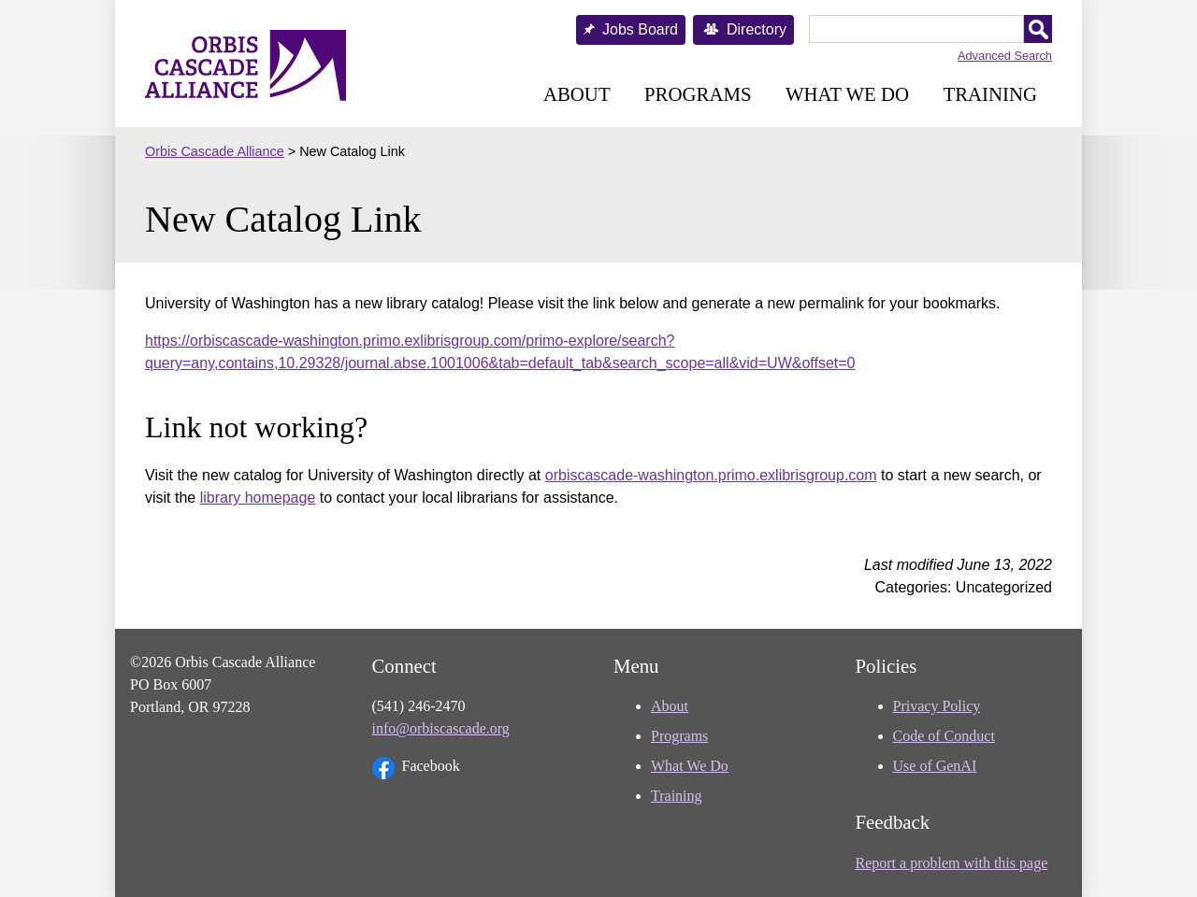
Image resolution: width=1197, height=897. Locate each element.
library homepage (258, 497)
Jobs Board (640, 29)
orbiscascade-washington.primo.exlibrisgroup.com (711, 475)
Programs (697, 94)
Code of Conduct (944, 736)
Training (990, 94)
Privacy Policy (937, 706)
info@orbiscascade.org (441, 728)
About (577, 94)
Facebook (416, 768)
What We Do (847, 94)
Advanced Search (1005, 56)
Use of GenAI (935, 766)
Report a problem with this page (952, 863)
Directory (756, 29)
